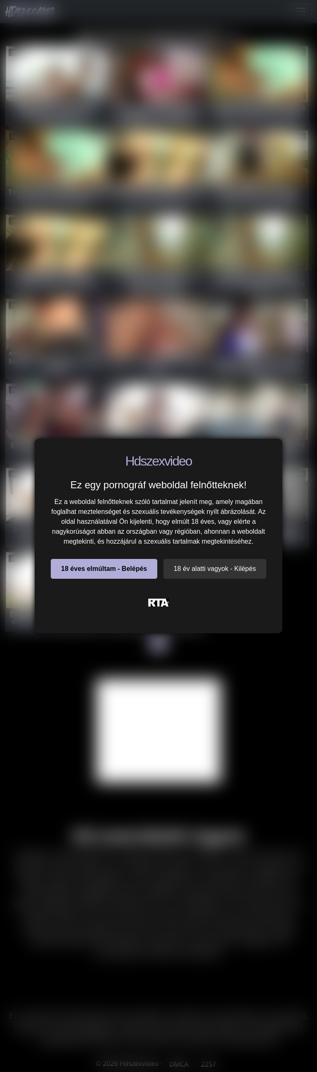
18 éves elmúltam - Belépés (104, 568)
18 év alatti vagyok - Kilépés (215, 568)
